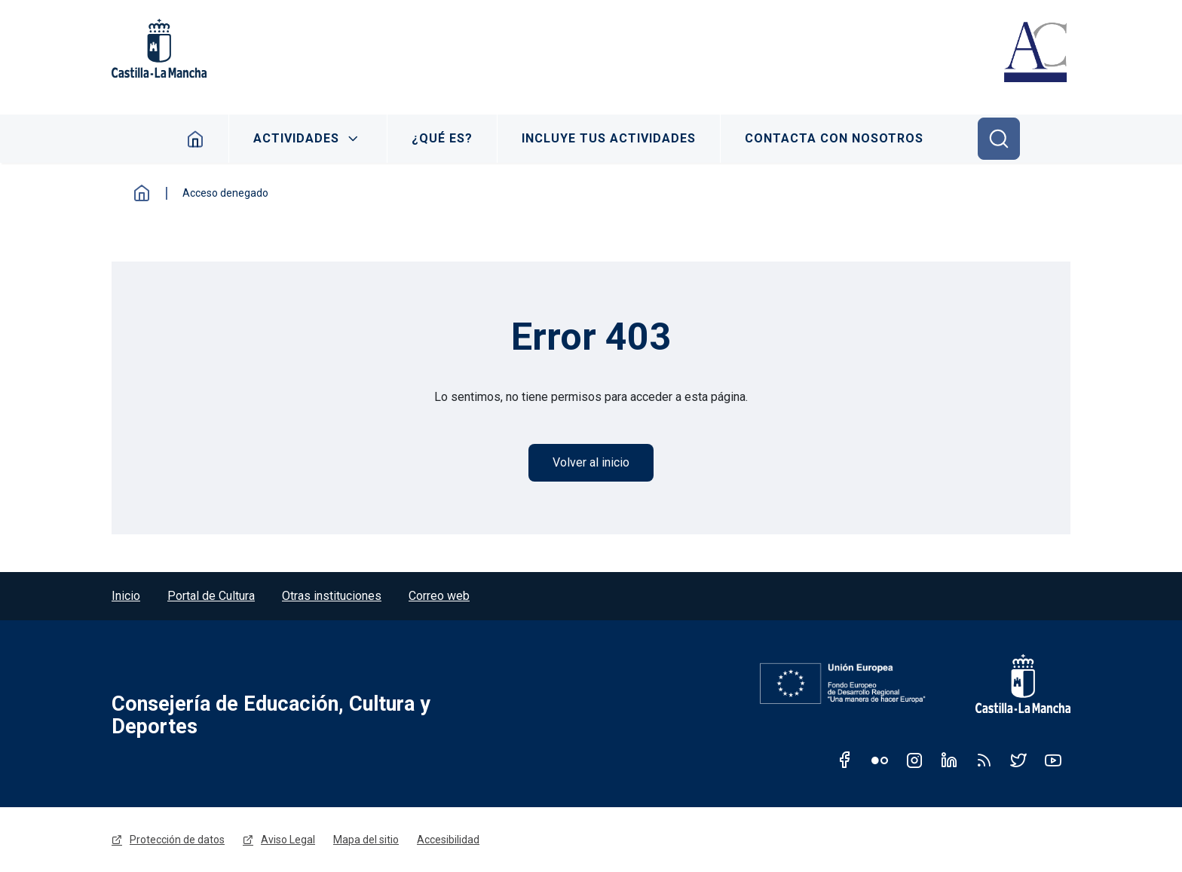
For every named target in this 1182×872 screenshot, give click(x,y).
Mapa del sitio (366, 840)
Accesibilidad (448, 840)
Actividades (296, 138)
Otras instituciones (331, 596)
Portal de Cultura (211, 596)
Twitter (1018, 759)
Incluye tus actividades (609, 138)
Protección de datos (177, 840)
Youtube (1053, 759)
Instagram (914, 759)
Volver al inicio (591, 462)
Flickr (879, 759)
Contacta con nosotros (834, 138)
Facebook (845, 759)
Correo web (439, 596)
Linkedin (949, 759)
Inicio (195, 139)
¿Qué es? (442, 138)
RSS (983, 759)
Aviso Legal (288, 840)
